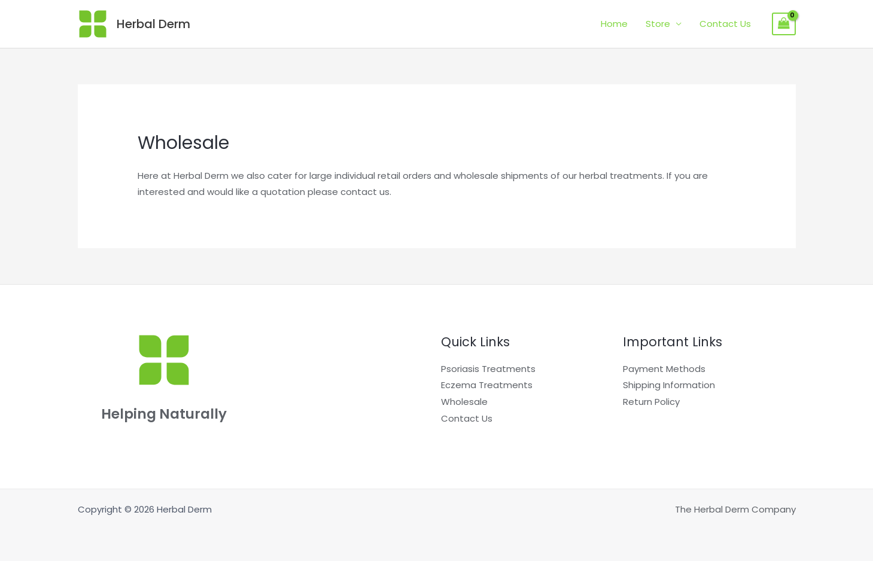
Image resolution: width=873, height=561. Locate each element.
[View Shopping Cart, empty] (784, 24)
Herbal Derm (153, 24)
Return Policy (651, 401)
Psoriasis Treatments (488, 368)
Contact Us (725, 23)
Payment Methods (664, 368)
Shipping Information (669, 385)
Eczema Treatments (487, 385)
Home (614, 23)
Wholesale (464, 401)
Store (658, 23)
